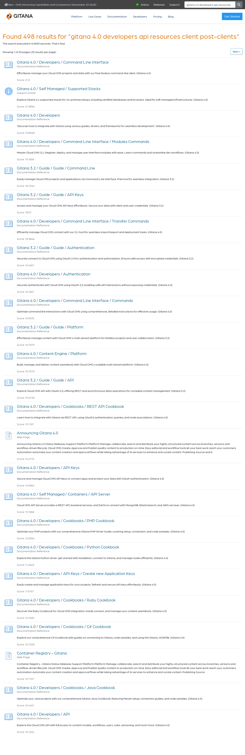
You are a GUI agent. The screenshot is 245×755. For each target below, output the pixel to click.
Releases (159, 4)
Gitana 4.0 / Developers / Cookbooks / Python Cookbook (68, 546)
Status (145, 4)
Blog (171, 16)
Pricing (157, 16)
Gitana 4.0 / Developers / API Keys (48, 467)
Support (174, 4)
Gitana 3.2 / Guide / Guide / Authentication (55, 247)
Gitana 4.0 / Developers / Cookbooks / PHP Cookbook (65, 520)
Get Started (232, 16)
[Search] (209, 4)
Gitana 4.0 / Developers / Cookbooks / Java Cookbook (66, 687)
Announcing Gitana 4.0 (37, 432)
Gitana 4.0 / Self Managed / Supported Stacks (59, 88)
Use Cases (94, 16)
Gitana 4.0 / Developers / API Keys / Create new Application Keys (76, 573)
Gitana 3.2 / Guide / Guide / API (45, 380)
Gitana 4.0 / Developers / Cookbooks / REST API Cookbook (70, 406)
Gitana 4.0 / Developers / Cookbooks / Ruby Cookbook (66, 600)
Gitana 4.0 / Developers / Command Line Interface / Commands (75, 300)
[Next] (236, 51)
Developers (140, 16)
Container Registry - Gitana (42, 653)
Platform (76, 16)
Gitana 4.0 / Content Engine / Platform (52, 353)
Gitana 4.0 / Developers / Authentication (53, 273)
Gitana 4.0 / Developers (38, 115)
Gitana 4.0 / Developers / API (43, 714)
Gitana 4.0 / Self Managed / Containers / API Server (63, 494)
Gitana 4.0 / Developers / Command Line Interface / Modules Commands (83, 141)
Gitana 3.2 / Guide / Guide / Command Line (56, 168)
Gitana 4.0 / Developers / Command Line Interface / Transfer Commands (83, 221)
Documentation (117, 16)
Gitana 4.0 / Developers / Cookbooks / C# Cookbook (64, 626)
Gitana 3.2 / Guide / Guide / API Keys (50, 194)
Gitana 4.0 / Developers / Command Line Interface (63, 62)
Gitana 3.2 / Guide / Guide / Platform (50, 326)
